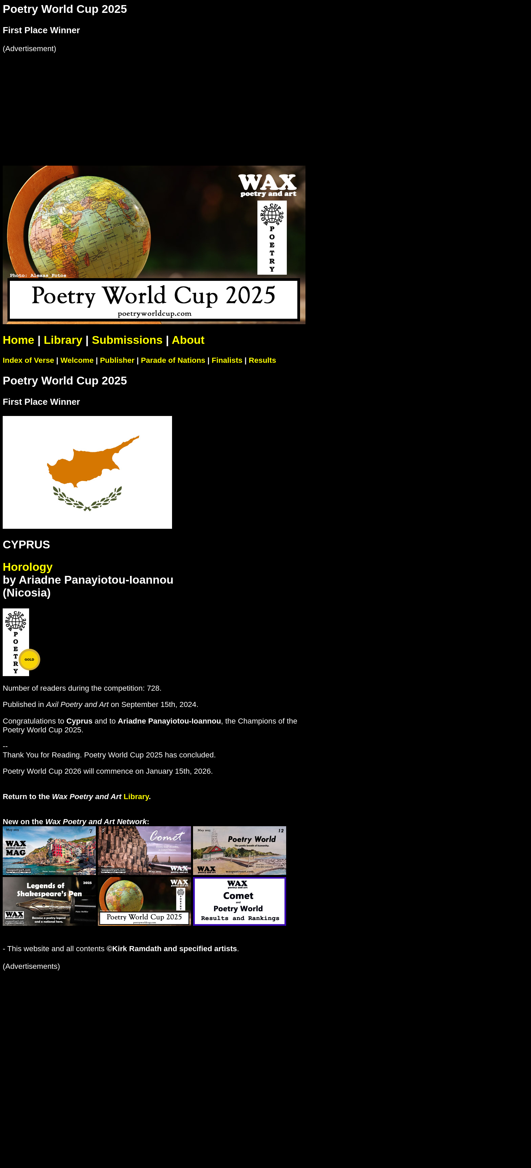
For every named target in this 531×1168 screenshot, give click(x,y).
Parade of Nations (173, 360)
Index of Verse (28, 360)
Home (18, 340)
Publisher (117, 360)
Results (262, 360)
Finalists (227, 360)
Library (63, 340)
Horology (27, 567)
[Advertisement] (206, 100)
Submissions (127, 340)
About (188, 340)
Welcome (77, 360)
